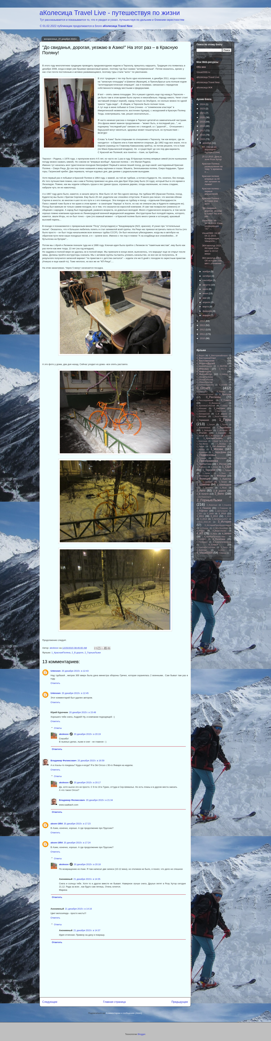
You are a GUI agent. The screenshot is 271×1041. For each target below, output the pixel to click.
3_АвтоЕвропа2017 (220, 519)
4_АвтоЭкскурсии (220, 528)
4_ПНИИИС (201, 539)
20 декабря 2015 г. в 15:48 (82, 712)
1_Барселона (220, 411)
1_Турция (226, 470)
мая (205, 298)
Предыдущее (179, 1001)
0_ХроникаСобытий (206, 405)
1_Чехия (223, 482)
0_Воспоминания (205, 360)
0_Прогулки (225, 394)
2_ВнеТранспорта (204, 497)
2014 (203, 321)
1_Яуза (223, 487)
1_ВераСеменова (220, 416)
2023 (203, 108)
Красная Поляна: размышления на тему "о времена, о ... (212, 167)
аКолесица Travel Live (208, 77)
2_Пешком (205, 508)
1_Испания (222, 430)
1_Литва (200, 446)
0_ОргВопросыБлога (205, 385)
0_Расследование (205, 400)
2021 (203, 113)
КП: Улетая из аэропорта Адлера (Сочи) (211, 150)
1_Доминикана (203, 427)
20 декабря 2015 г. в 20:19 (87, 734)
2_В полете (203, 494)
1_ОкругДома (219, 452)
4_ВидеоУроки (219, 530)
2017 (203, 130)
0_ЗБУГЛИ (222, 366)
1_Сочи (214, 467)
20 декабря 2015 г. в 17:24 (77, 842)
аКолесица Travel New (117, 26)
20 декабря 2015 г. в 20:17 (87, 782)
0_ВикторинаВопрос (218, 355)
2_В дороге (77, 652)
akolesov (64, 734)
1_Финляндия (203, 476)
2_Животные (212, 505)
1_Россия (222, 464)
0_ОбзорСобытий (205, 379)
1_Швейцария (224, 484)
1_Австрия (219, 408)
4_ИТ (200, 533)
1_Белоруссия (203, 414)
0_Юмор (224, 406)
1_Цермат (207, 482)
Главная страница (114, 1001)
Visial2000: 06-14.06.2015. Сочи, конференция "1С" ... (212, 224)
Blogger (141, 1034)
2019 (203, 121)
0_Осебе (223, 385)
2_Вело (219, 493)
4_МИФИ (226, 533)
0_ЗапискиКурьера (204, 366)
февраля (208, 311)
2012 (203, 329)
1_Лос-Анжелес (218, 446)
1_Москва (217, 449)
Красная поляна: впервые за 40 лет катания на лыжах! (211, 180)
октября (207, 276)
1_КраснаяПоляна (61, 652)
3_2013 (228, 516)
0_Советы (226, 400)
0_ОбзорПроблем (205, 377)
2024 (203, 104)
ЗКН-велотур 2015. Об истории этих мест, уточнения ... (212, 262)
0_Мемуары (203, 368)
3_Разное (204, 528)
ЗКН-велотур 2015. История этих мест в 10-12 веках (212, 249)
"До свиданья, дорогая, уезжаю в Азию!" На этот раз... (212, 212)
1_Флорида (220, 475)
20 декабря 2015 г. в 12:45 (75, 693)
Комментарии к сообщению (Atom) (124, 1013)
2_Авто (201, 490)
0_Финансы (214, 403)
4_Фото (221, 550)
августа (207, 284)
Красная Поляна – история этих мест (211, 201)
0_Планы (221, 391)
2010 (203, 338)
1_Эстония (208, 487)
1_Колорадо (214, 435)
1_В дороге (221, 414)
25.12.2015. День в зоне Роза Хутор (212, 158)
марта (206, 306)
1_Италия (202, 433)
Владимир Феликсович (64, 760)
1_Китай (200, 435)
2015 (203, 139)
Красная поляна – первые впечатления (211, 191)
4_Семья (213, 544)
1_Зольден (207, 430)
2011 (203, 334)
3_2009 (210, 513)
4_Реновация (202, 542)
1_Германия (203, 420)
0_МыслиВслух (204, 374)
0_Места (222, 369)
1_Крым (215, 441)
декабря (207, 143)
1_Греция (211, 424)
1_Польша (201, 458)
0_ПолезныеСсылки (205, 394)
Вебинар (222, 553)
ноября (207, 271)
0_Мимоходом (204, 371)
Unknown (56, 671)
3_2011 (200, 516)
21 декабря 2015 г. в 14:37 (86, 930)
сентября (208, 280)
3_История (224, 521)
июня (206, 293)
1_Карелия (221, 433)
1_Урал (222, 473)
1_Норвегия (202, 452)
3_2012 (214, 516)
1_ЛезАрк (221, 444)
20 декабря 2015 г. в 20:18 (87, 864)
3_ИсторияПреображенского (218, 525)
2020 (203, 117)
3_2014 (203, 519)
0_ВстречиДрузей (206, 363)
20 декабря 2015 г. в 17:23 (77, 823)
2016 (203, 135)
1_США (226, 466)
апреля (207, 302)
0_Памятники (202, 392)
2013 (203, 325)
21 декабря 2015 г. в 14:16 (78, 908)
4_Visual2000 (205, 552)
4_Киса (214, 533)
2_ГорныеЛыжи (93, 652)
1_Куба (225, 441)
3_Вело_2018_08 (204, 522)
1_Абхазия (201, 408)
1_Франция (204, 478)
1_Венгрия (201, 416)
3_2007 (200, 514)
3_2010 (222, 513)
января (207, 315)
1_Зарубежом (224, 427)
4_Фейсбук (202, 550)
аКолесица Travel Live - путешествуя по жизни (110, 12)
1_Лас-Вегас (202, 444)
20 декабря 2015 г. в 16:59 (90, 760)
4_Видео (201, 530)
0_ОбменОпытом (205, 382)
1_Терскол (209, 470)
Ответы (58, 728)
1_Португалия (220, 458)
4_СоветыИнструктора (206, 547)
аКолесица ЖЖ (205, 87)
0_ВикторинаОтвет (206, 358)
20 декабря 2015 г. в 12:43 (75, 671)
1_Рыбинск (202, 467)
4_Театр (224, 547)
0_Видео (201, 355)
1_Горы (225, 420)
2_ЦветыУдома (221, 511)
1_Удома (206, 473)
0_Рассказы (213, 397)
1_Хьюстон (225, 478)
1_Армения (201, 411)
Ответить (55, 683)
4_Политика (219, 539)
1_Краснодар (202, 441)
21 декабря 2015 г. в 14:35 (86, 879)
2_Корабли (226, 505)
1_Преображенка (207, 460)
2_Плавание (223, 508)
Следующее (49, 1001)
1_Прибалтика (204, 464)
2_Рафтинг (202, 510)
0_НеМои (223, 374)
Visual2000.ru (203, 72)
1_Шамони (203, 484)
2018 (203, 126)
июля (206, 289)
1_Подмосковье (206, 454)
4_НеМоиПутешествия (214, 536)
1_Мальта (201, 449)
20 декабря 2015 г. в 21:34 (99, 800)
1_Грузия (224, 424)
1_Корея (227, 436)
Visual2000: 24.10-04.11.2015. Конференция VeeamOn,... (211, 237)
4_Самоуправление (222, 542)
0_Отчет (203, 388)
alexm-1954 (57, 823)
